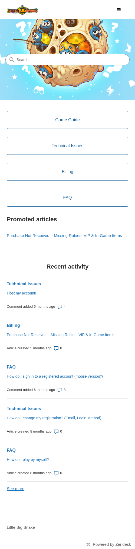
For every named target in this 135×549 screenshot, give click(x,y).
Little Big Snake (21, 527)
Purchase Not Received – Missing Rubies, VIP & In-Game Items (64, 235)
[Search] (67, 59)
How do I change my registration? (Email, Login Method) (54, 418)
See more (15, 488)
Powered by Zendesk (112, 544)
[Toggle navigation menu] (118, 9)
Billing (13, 325)
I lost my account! (21, 293)
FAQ (11, 367)
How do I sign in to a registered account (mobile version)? (55, 376)
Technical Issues (24, 284)
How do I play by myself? (28, 459)
